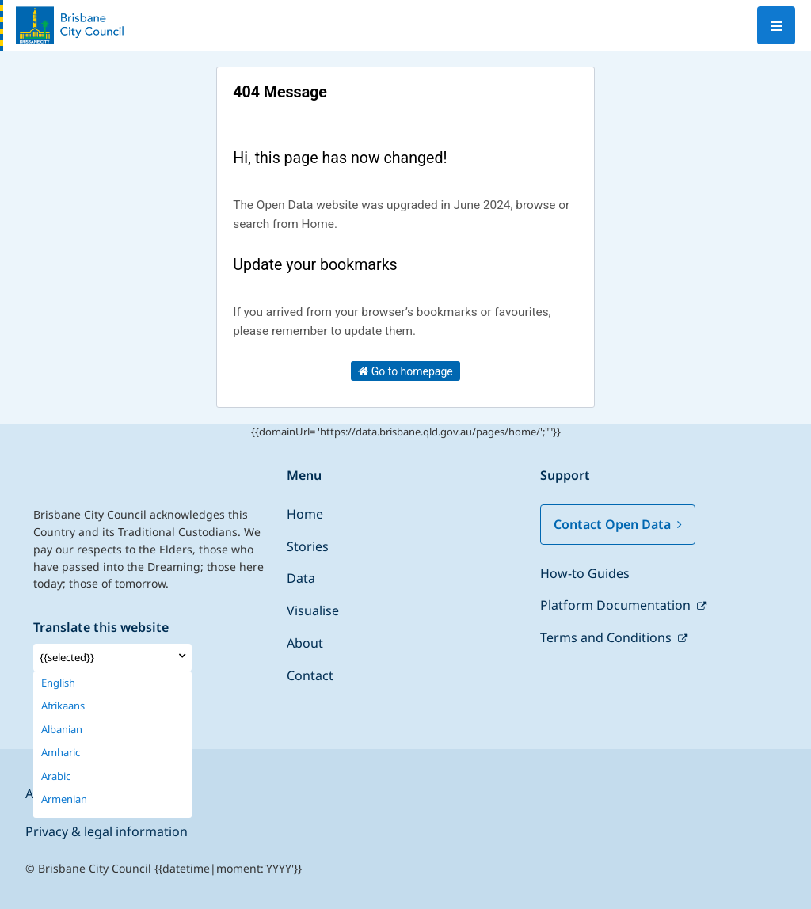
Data (301, 578)
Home (305, 514)
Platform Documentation (617, 605)
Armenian (64, 799)
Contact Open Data (618, 524)
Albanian (61, 729)
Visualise (313, 610)
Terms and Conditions (607, 637)
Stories (308, 546)
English (58, 683)
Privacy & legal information (106, 831)
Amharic (60, 752)
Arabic (55, 776)
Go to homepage (405, 371)
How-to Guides (585, 573)
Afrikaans (63, 706)
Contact (310, 675)
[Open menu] (776, 25)
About (305, 643)
